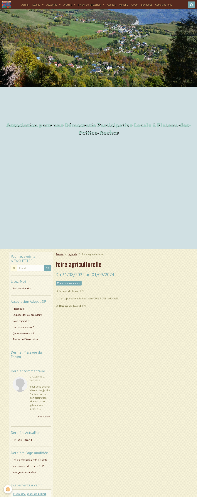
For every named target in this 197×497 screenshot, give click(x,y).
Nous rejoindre (21, 321)
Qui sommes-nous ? (23, 333)
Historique (18, 308)
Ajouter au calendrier (68, 283)
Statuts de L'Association (25, 339)
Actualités (52, 4)
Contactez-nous (163, 4)
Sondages (146, 4)
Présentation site (22, 288)
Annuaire (123, 4)
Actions (36, 4)
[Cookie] (8, 489)
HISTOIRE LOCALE (23, 440)
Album (134, 4)
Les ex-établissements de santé (30, 460)
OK (47, 268)
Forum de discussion (89, 4)
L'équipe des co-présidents (27, 314)
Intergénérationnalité (24, 472)
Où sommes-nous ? (23, 327)
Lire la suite (44, 416)
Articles (67, 4)
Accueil (25, 4)
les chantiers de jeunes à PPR (29, 466)
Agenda (111, 4)
